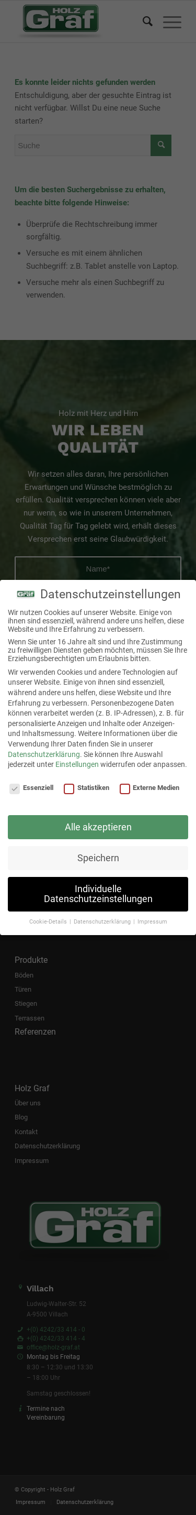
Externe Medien (150, 788)
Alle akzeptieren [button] (98, 827)
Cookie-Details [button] (48, 921)
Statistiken (86, 788)
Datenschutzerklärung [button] (103, 921)
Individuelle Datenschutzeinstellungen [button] (98, 894)
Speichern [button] (98, 858)
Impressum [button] (152, 921)
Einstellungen (77, 764)
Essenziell (31, 788)
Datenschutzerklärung (44, 754)
